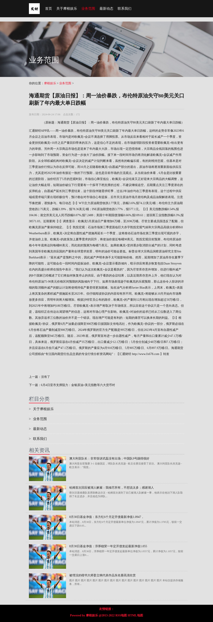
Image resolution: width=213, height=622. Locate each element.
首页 (48, 8)
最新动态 (106, 8)
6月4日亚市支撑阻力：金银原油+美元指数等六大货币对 (78, 385)
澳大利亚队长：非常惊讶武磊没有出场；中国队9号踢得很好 (109, 458)
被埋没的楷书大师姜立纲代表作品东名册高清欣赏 (102, 575)
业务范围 (88, 8)
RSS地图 (121, 615)
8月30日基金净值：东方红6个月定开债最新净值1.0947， (106, 517)
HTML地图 (135, 615)
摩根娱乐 (50, 83)
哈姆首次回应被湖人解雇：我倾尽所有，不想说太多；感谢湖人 (111, 487)
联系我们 (124, 8)
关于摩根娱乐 (66, 8)
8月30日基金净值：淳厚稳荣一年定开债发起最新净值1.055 (108, 546)
